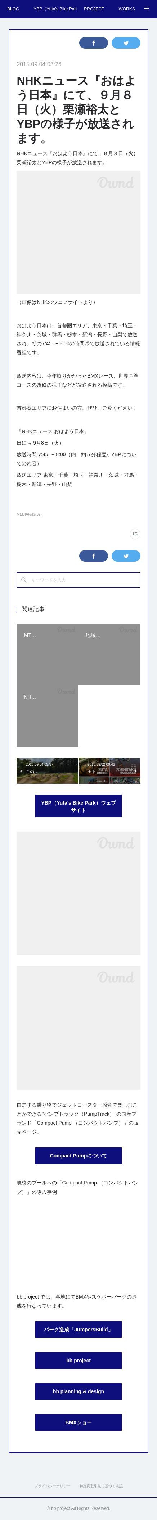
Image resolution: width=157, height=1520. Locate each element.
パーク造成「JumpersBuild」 (78, 1329)
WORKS (126, 9)
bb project (78, 1360)
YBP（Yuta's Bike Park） (55, 9)
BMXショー (78, 1422)
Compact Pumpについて (78, 1156)
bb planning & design (78, 1391)
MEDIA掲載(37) (29, 514)
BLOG (13, 9)
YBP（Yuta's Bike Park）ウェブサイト (78, 806)
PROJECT (94, 9)
